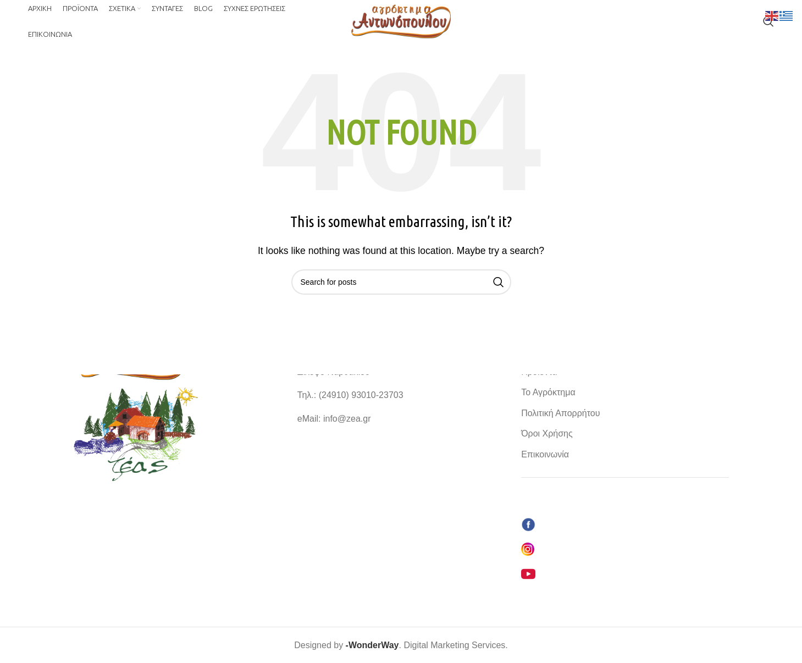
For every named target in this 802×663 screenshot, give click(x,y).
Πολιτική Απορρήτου (560, 412)
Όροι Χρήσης (547, 433)
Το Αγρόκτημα (548, 392)
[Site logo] (401, 22)
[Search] (768, 24)
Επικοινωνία (545, 453)
